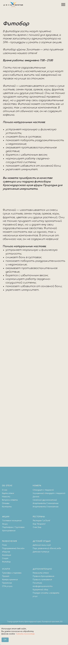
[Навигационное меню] (63, 4)
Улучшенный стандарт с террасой (49, 493)
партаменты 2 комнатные (46, 503)
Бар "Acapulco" (39, 524)
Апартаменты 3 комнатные (45, 507)
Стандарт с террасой (43, 490)
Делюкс (36, 497)
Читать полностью (25, 634)
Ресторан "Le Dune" (41, 521)
